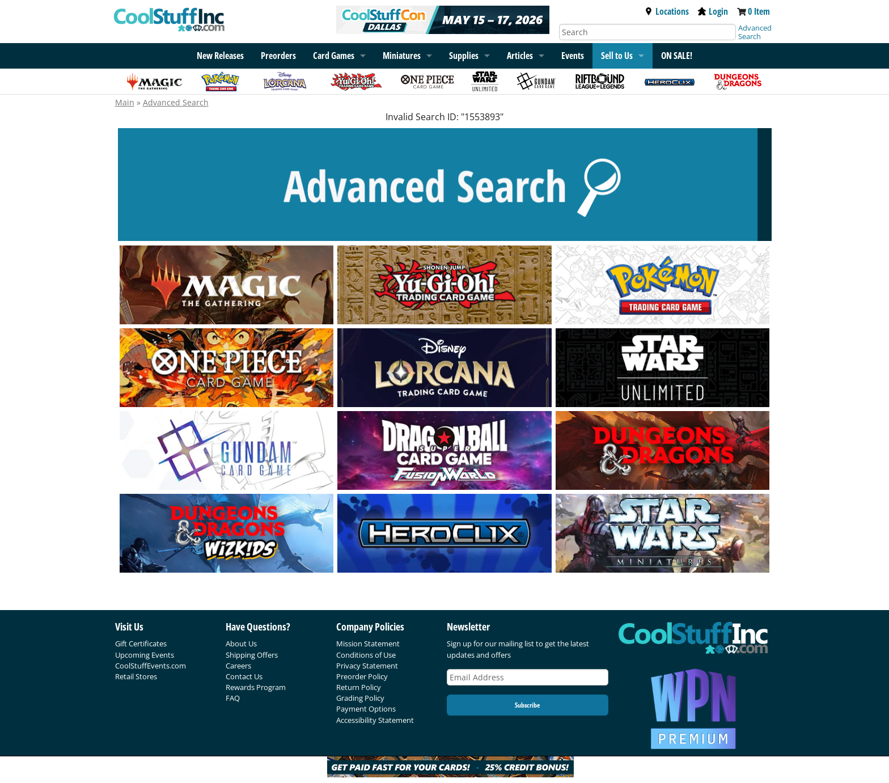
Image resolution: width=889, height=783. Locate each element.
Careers (238, 666)
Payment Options (366, 709)
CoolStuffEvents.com (150, 666)
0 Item (759, 11)
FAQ (233, 698)
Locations (667, 11)
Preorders (278, 55)
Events (572, 55)
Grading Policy (360, 698)
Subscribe (527, 705)
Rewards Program (256, 687)
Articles (520, 55)
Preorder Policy (362, 676)
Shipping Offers (252, 655)
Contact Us (244, 676)
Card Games (333, 55)
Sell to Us (617, 55)
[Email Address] (528, 677)
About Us (241, 643)
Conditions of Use (366, 655)
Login (713, 11)
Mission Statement (368, 643)
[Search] (647, 32)
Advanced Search (755, 32)
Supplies (464, 55)
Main (124, 102)
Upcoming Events (144, 655)
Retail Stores (136, 676)
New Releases (220, 55)
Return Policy (358, 687)
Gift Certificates (141, 643)
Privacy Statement (367, 666)
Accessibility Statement (375, 720)
